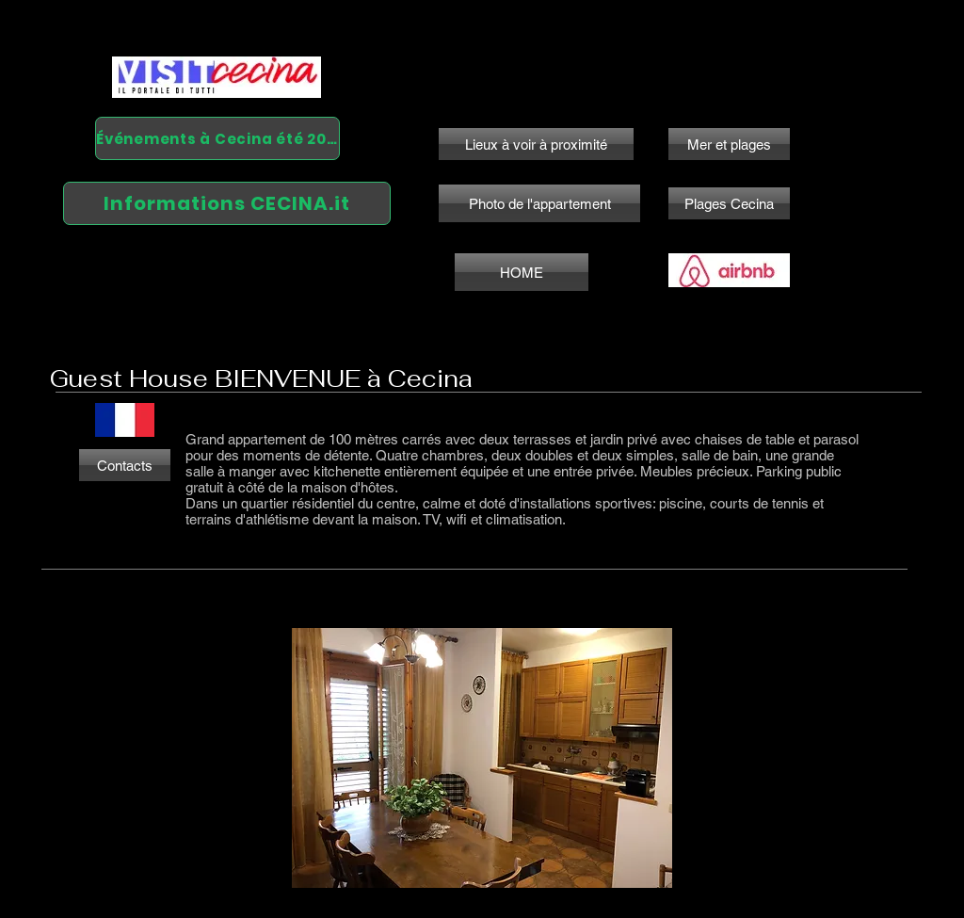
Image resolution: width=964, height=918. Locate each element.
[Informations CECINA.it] (227, 203)
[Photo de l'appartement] (539, 203)
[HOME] (521, 272)
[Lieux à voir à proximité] (536, 144)
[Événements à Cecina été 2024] (217, 138)
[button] (482, 758)
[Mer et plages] (729, 144)
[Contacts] (124, 465)
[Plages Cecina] (729, 203)
